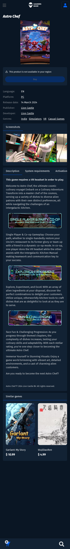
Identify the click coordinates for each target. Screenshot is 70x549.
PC (22, 96)
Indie (24, 118)
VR (44, 118)
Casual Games (56, 118)
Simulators (35, 118)
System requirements (37, 170)
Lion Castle (27, 107)
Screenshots (13, 126)
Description (12, 170)
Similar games (14, 396)
